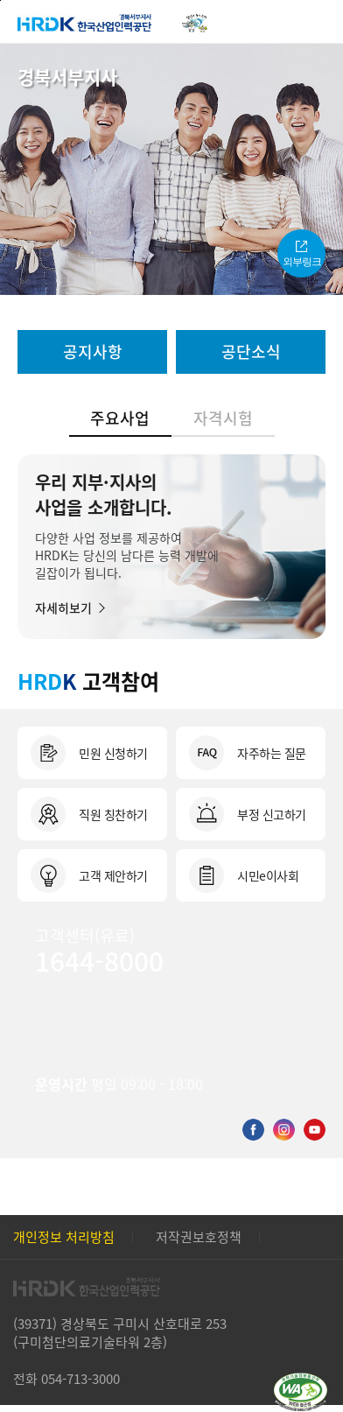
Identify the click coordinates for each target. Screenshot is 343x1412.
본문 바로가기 (0, 0)
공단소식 (251, 351)
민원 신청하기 (113, 753)
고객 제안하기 (113, 875)
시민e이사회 (267, 875)
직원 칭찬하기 (113, 814)
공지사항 (92, 351)
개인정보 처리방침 (64, 1236)
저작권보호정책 (199, 1236)
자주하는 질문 (271, 753)
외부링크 (302, 262)
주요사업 (120, 417)
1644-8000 (99, 960)
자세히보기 (63, 606)
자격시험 (223, 417)
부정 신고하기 (271, 814)
